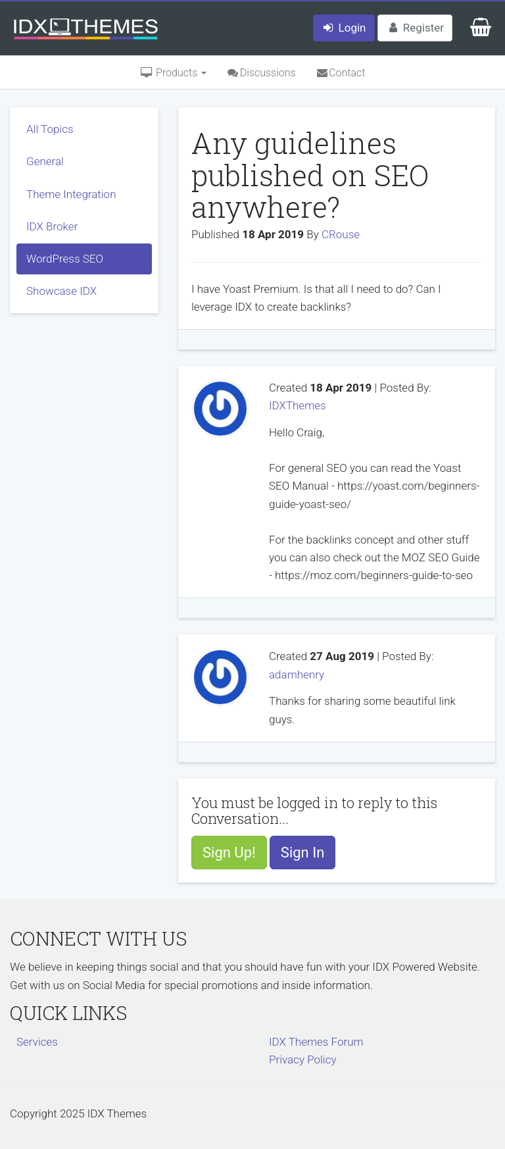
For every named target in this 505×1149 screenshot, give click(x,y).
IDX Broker (52, 226)
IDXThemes (297, 405)
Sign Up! (229, 852)
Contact (341, 72)
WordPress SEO (64, 258)
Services (37, 1041)
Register (415, 27)
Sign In (303, 852)
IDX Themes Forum (316, 1041)
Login (344, 27)
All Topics (50, 129)
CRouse (341, 234)
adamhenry (296, 674)
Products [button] (173, 72)
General (45, 161)
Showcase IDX (61, 290)
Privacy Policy (303, 1059)
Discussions (260, 72)
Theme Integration (71, 194)
